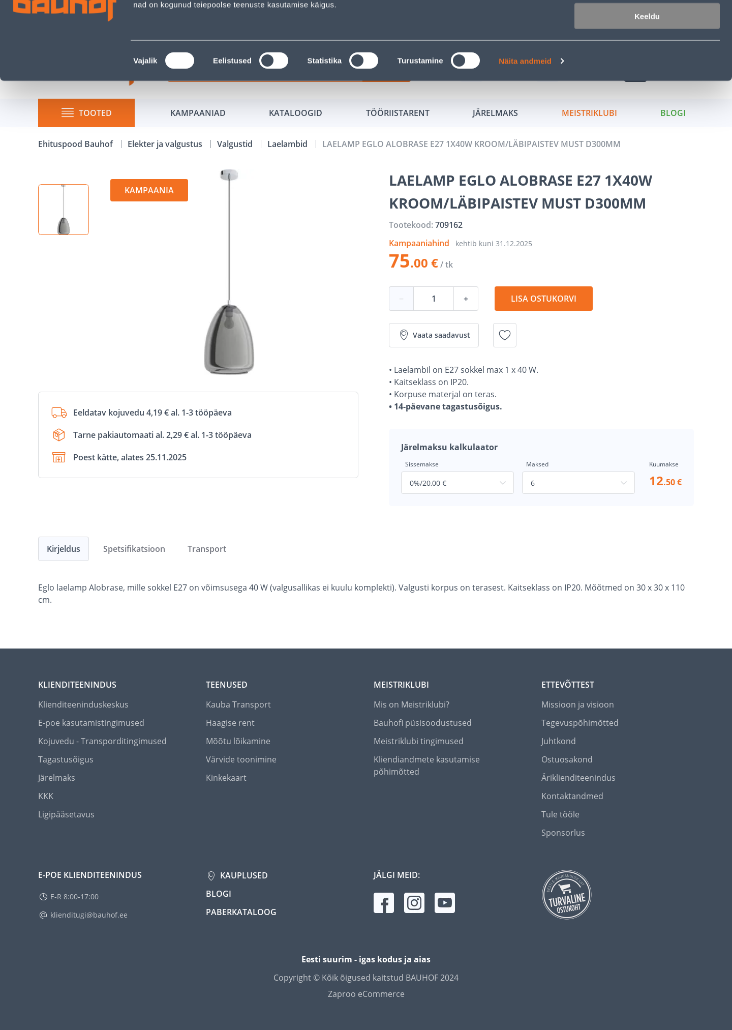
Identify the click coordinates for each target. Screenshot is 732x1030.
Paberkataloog (241, 912)
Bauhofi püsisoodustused (423, 722)
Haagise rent (230, 722)
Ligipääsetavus (66, 814)
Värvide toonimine (241, 759)
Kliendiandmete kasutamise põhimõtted (427, 765)
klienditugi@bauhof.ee (89, 915)
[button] (63, 209)
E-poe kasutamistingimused (91, 722)
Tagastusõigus (66, 759)
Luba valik (646, 55)
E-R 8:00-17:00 (74, 896)
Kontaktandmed (572, 796)
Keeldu (647, 85)
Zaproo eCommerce (366, 993)
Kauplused (243, 875)
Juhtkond (558, 741)
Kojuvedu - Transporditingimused (102, 741)
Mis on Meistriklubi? (411, 704)
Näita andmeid (525, 130)
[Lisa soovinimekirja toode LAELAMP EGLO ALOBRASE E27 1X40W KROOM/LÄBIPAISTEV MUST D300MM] (504, 335)
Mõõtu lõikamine (238, 741)
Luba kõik (647, 25)
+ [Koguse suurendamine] (466, 298)
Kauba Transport (238, 704)
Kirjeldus (63, 548)
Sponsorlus (563, 832)
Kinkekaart (226, 777)
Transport (207, 548)
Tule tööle (560, 814)
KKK (45, 796)
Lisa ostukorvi (543, 298)
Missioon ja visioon (577, 704)
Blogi (218, 893)
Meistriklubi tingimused (419, 741)
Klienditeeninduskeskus (83, 704)
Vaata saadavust (434, 335)
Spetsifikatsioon (134, 548)
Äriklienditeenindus (578, 777)
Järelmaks (56, 777)
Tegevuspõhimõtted (580, 722)
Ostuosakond (567, 759)
